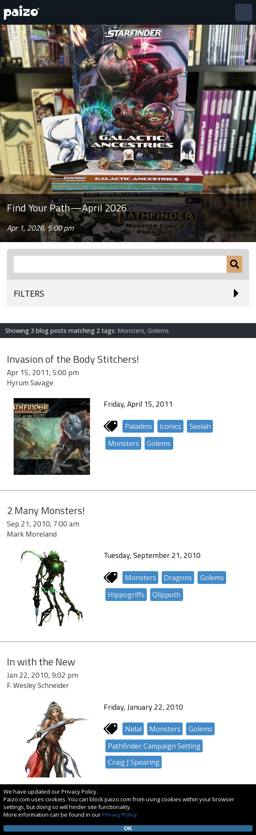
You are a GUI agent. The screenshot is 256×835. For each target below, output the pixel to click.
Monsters (123, 443)
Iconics (170, 426)
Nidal (133, 729)
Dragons (178, 577)
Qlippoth (166, 594)
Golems (159, 443)
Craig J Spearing (134, 762)
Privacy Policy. (120, 814)
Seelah (200, 426)
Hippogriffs (126, 594)
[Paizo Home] (23, 12)
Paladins (138, 426)
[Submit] (234, 264)
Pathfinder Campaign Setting (154, 746)
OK (128, 828)
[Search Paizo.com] (120, 264)
